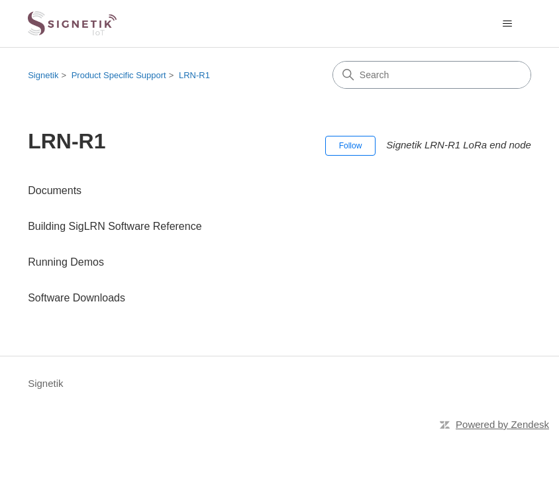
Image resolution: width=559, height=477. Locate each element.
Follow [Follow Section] (350, 145)
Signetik (43, 75)
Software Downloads (76, 297)
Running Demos (66, 262)
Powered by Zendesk (502, 424)
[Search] (432, 75)
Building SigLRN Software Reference (114, 226)
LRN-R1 (194, 75)
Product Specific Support (119, 75)
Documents (54, 190)
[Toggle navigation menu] (507, 23)
